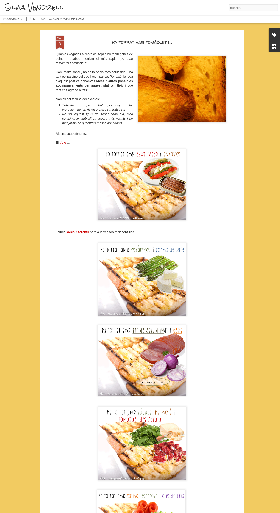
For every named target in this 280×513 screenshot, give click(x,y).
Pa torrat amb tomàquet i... (142, 42)
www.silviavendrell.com (66, 19)
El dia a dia (37, 19)
